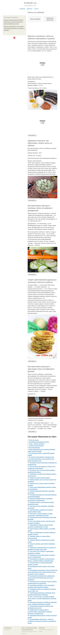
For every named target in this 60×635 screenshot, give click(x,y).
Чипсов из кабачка (35, 19)
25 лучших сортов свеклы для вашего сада (41, 457)
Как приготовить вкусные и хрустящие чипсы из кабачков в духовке (41, 368)
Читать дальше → (32, 135)
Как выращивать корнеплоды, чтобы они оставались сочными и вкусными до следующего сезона (42, 621)
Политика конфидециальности (27, 629)
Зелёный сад (30, 3)
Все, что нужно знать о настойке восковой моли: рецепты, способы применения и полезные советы (42, 598)
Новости (29, 8)
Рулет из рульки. (34, 440)
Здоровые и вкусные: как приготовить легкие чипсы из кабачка (40, 143)
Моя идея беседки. (34, 447)
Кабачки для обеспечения (49, 19)
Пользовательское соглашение (31, 627)
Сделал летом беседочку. (36, 445)
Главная (22, 8)
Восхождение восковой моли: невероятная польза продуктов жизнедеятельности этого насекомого (41, 577)
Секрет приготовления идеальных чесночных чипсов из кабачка (42, 281)
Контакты (23, 627)
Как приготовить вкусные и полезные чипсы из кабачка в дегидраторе (40, 208)
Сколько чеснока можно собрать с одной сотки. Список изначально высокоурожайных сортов (14, 21)
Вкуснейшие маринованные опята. (39, 442)
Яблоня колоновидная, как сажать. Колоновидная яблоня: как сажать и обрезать (14, 28)
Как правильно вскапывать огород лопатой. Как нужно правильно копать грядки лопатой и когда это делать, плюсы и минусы (42, 572)
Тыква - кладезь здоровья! (36, 443)
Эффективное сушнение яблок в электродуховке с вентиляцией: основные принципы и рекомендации (40, 611)
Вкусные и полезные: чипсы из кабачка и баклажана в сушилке (41, 37)
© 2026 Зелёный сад (8, 627)
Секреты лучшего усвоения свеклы (40, 477)
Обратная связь (42, 627)
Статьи (36, 8)
